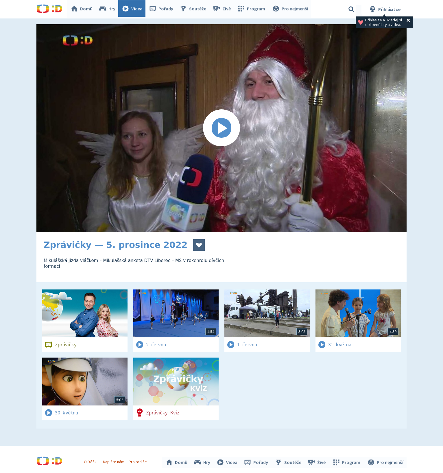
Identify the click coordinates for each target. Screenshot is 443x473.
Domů (83, 9)
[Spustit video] (221, 128)
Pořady (162, 9)
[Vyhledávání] (351, 9)
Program (252, 9)
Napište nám (114, 460)
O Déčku (92, 460)
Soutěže (194, 9)
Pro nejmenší (290, 9)
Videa (133, 9)
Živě (223, 9)
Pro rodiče (139, 460)
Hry (108, 9)
